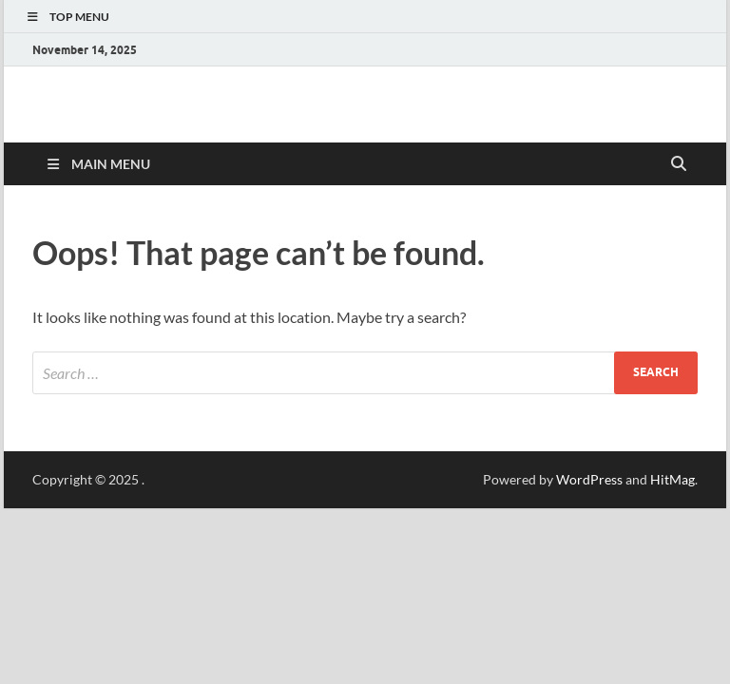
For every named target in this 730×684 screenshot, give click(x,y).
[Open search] (678, 164)
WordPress (589, 479)
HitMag (672, 479)
